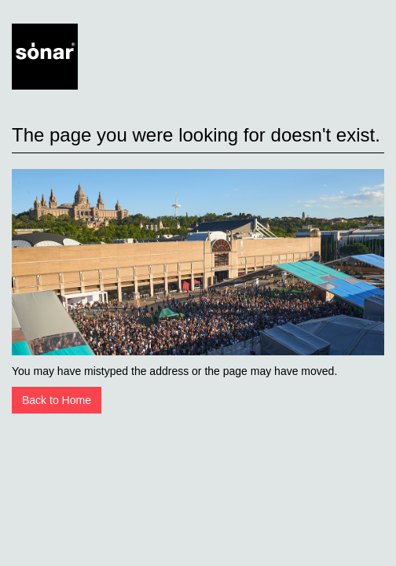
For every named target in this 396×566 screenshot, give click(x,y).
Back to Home (56, 400)
